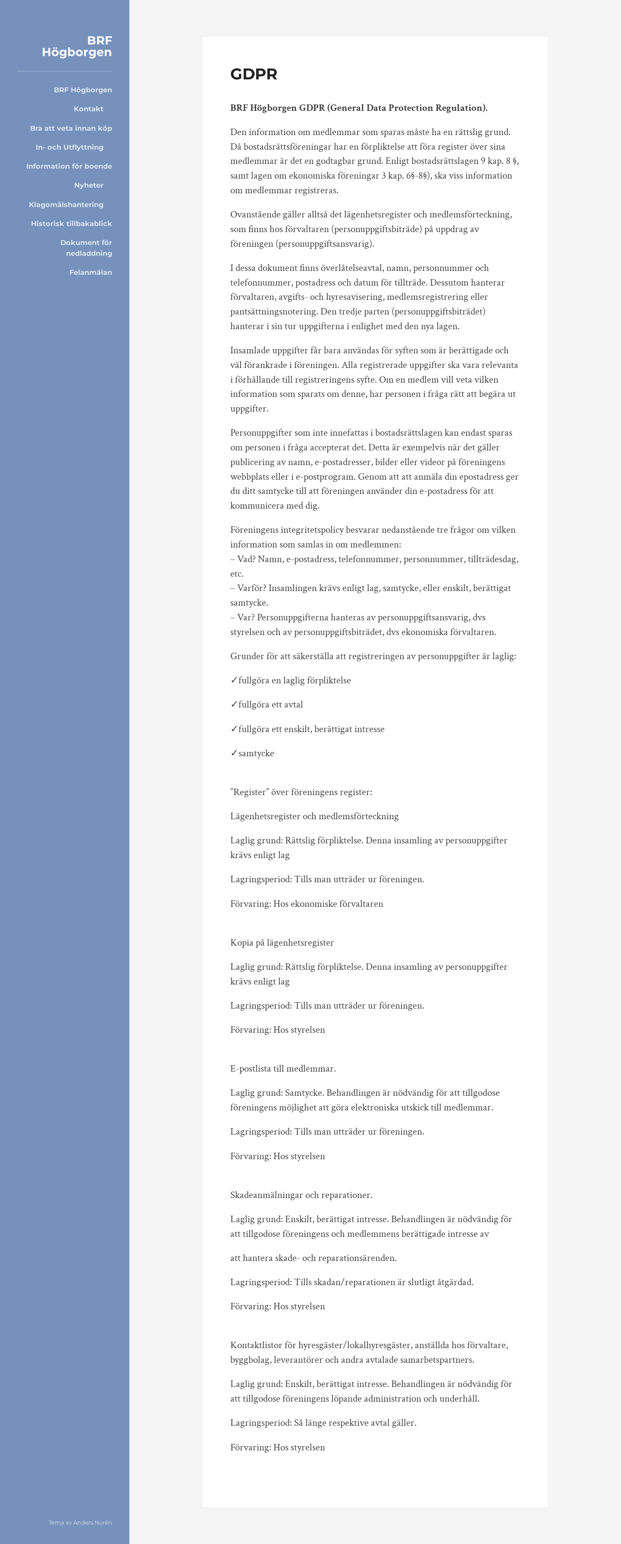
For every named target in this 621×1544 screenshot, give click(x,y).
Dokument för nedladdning (86, 247)
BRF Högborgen (77, 46)
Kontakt (89, 108)
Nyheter (89, 185)
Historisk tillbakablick (71, 223)
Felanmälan (90, 272)
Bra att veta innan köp (71, 128)
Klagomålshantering (66, 204)
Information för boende (69, 166)
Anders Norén (92, 1522)
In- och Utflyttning (70, 147)
